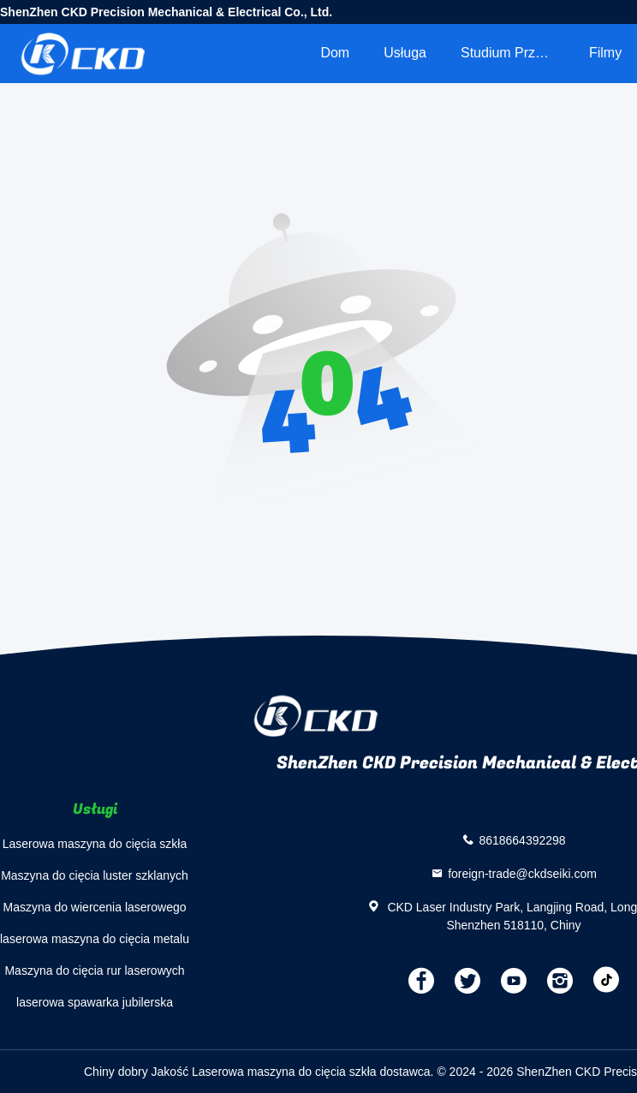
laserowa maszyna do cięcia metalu (94, 939)
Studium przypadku (516, 52)
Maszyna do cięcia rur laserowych (94, 970)
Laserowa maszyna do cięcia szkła (95, 844)
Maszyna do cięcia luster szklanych (94, 875)
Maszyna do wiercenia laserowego (95, 907)
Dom (334, 52)
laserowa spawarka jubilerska (94, 1002)
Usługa (405, 52)
